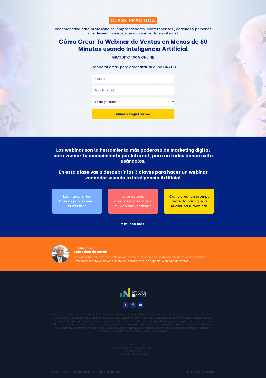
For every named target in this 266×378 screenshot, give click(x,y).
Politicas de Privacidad (199, 371)
